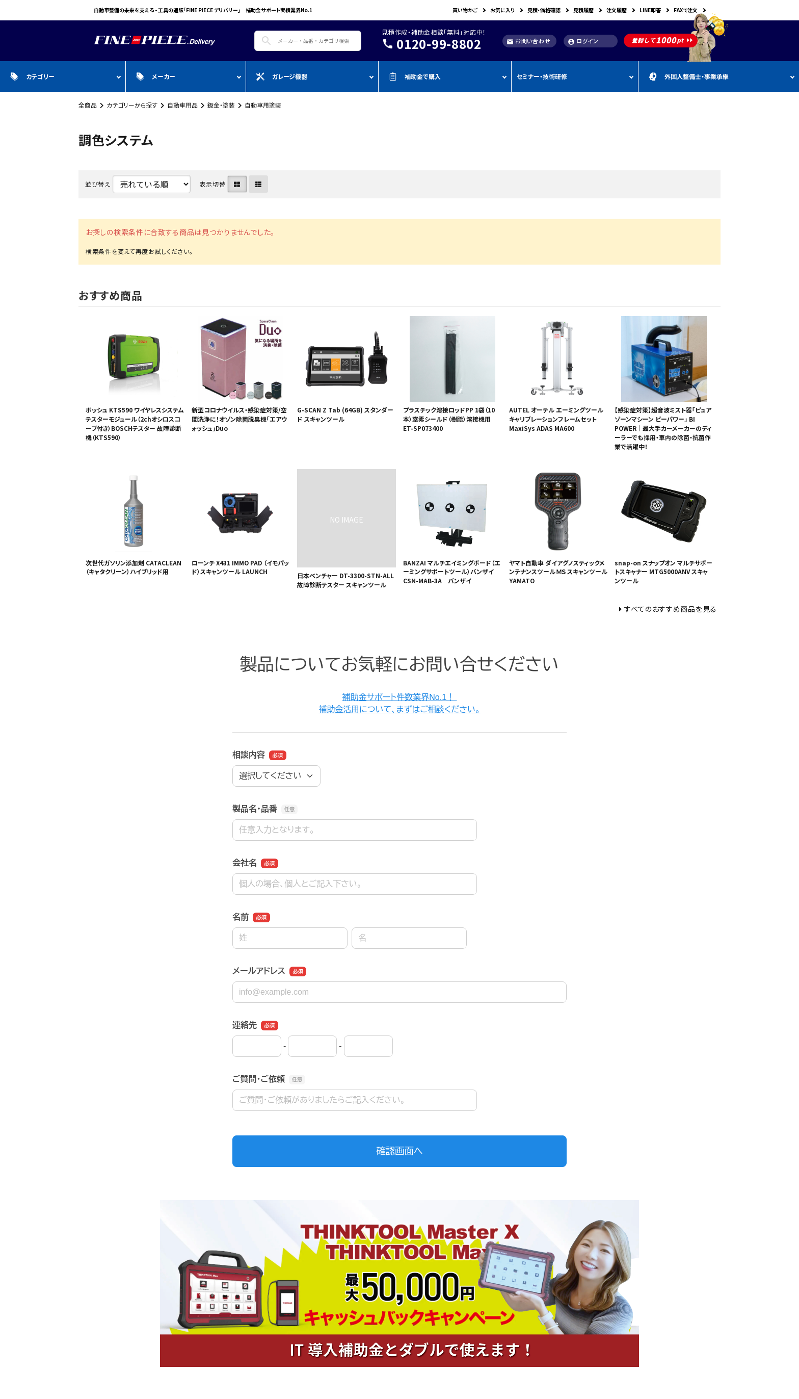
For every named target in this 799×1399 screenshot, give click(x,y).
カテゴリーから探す (131, 104)
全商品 (87, 104)
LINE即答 (650, 10)
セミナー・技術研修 (542, 76)
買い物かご (464, 10)
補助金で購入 (415, 76)
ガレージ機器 (281, 76)
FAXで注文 (686, 10)
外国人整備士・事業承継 (689, 76)
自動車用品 (182, 104)
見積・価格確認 (544, 10)
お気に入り (502, 10)
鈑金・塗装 (221, 104)
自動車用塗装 (263, 104)
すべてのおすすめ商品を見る (670, 609)
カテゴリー (32, 76)
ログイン (583, 41)
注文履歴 (616, 10)
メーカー (155, 76)
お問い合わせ (528, 41)
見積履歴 (583, 10)
